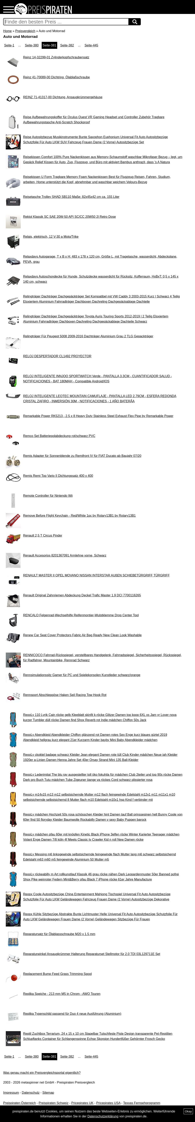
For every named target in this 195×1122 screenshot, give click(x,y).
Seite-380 (32, 45)
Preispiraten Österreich (19, 1103)
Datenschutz (30, 1092)
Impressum (11, 1092)
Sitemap (48, 1092)
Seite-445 (91, 45)
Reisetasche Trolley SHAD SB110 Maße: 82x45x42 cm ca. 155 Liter (71, 196)
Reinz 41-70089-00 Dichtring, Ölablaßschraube (56, 77)
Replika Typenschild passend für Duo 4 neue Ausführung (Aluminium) (72, 1013)
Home (7, 31)
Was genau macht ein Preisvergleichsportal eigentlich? (42, 1072)
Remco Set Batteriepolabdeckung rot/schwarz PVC (59, 436)
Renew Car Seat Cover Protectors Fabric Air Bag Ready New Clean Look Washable (82, 635)
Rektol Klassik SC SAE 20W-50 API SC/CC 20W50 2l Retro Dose (69, 216)
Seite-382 (67, 45)
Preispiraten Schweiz (53, 1103)
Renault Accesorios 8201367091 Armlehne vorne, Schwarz (64, 555)
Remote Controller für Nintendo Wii (48, 495)
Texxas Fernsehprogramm (141, 1103)
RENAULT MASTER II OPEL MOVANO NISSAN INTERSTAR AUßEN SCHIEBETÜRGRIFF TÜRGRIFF (96, 575)
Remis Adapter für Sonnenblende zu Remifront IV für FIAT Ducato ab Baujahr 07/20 (82, 455)
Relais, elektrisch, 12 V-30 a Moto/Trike (51, 236)
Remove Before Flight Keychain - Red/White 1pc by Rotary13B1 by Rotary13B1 (79, 515)
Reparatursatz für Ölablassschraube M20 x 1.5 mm (59, 934)
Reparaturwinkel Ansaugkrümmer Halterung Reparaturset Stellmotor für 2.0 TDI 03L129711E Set (91, 954)
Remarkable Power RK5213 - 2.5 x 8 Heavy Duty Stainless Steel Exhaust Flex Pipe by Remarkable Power (98, 416)
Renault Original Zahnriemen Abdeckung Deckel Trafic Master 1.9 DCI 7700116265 (82, 595)
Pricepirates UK (82, 1103)
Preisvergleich (25, 31)
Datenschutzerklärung (102, 1116)
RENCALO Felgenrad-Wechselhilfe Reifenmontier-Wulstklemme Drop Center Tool (81, 615)
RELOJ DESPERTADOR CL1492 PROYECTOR (57, 356)
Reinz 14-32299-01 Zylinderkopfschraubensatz (56, 57)
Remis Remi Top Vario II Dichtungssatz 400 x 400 (58, 475)
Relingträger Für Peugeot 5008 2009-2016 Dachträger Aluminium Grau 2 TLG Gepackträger (88, 336)
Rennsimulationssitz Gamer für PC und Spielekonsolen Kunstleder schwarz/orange (81, 675)
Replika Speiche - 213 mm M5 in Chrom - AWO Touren (61, 993)
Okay (188, 1111)
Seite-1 (9, 45)
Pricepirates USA (108, 1103)
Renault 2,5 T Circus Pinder (42, 535)
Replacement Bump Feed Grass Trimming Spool (57, 974)
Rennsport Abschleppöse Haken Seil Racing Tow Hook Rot (64, 695)
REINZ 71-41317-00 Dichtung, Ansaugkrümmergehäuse (62, 97)
